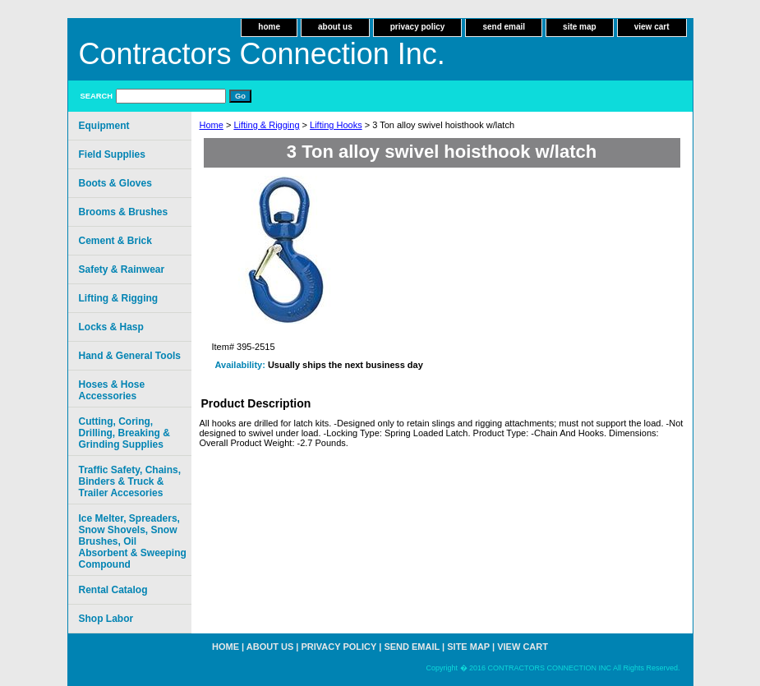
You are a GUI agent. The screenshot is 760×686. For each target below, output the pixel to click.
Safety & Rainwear (122, 269)
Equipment (104, 125)
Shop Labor (106, 618)
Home (211, 125)
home (269, 26)
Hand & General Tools (130, 355)
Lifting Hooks (336, 125)
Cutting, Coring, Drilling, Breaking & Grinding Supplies (124, 433)
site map (579, 26)
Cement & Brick (115, 240)
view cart (652, 26)
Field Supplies (112, 154)
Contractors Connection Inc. (262, 54)
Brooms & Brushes (123, 212)
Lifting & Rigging (266, 125)
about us (335, 26)
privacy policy (417, 26)
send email (503, 26)
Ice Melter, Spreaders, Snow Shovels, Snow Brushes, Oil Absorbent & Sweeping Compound (133, 541)
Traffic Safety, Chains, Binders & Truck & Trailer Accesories (130, 481)
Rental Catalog (113, 590)
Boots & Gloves (115, 183)
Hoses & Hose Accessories (112, 390)
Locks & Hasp (111, 327)
